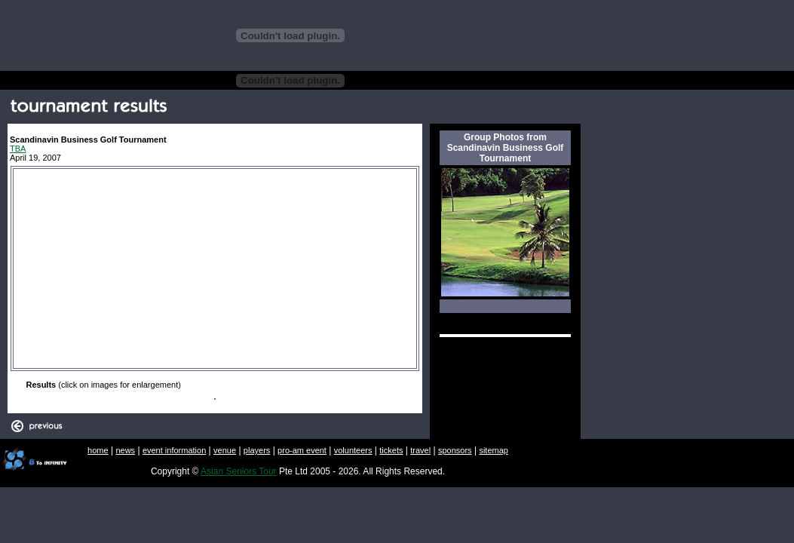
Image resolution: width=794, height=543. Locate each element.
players (257, 450)
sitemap (493, 450)
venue (224, 450)
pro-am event (301, 450)
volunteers (353, 450)
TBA (18, 148)
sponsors (455, 450)
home (98, 450)
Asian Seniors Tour (239, 471)
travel (420, 450)
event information (174, 450)
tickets (391, 450)
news (125, 450)
